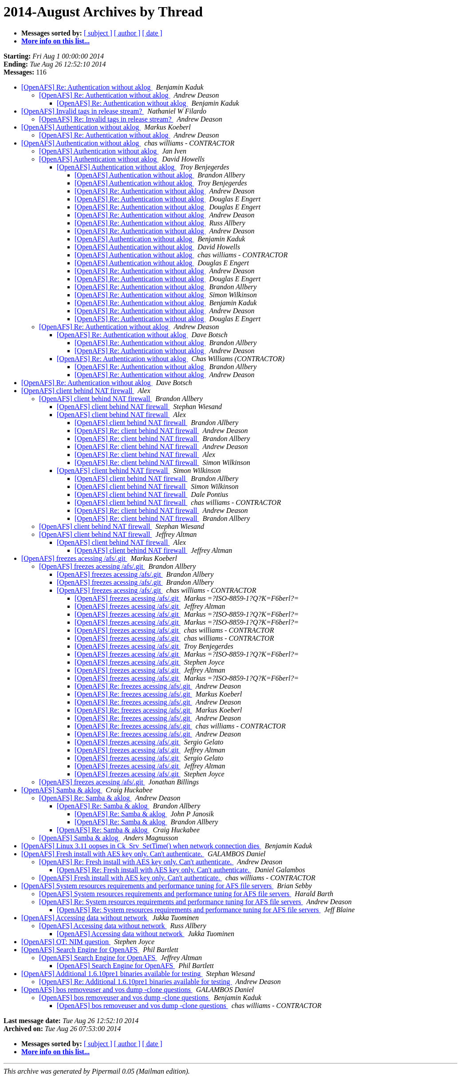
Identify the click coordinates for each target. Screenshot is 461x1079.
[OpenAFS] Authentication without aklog (81, 127)
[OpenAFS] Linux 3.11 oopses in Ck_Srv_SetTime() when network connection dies (141, 846)
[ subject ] (98, 33)
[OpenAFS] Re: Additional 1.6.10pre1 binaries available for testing (135, 981)
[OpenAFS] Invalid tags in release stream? (82, 111)
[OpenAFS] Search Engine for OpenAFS (80, 949)
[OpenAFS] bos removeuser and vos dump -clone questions (107, 989)
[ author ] (127, 33)
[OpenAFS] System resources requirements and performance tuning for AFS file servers (147, 886)
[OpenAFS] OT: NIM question (65, 941)
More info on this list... (55, 41)
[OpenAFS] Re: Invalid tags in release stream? (106, 119)
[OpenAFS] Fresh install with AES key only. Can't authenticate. (112, 854)
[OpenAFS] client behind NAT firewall (77, 390)
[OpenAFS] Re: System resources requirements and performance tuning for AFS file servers (171, 902)
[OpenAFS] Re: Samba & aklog (85, 798)
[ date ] (152, 33)
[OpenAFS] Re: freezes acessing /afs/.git (133, 686)
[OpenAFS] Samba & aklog (61, 790)
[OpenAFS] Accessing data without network (85, 917)
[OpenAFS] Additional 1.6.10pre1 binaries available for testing (111, 973)
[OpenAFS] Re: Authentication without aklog (87, 87)
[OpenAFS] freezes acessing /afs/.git (74, 558)
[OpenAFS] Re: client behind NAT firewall (137, 430)
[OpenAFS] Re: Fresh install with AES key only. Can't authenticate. (136, 862)
